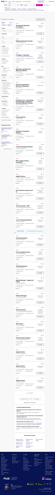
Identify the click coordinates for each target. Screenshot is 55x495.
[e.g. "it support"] (13, 5)
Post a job (14, 458)
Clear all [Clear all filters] (10, 22)
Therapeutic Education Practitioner (23, 26)
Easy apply (40, 33)
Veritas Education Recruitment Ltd (25, 177)
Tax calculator (3, 468)
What (5, 5)
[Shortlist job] (41, 23)
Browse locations (4, 464)
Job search (3, 458)
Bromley (4, 113)
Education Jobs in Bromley (29, 440)
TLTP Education (21, 28)
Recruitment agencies (16, 461)
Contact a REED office (5, 472)
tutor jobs (24, 424)
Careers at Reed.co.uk (38, 459)
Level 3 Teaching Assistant (24, 220)
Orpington (12, 19)
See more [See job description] (18, 33)
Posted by (4, 59)
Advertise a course (26, 468)
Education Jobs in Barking (39, 10)
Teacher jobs (7, 8)
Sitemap (2, 474)
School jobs (24, 8)
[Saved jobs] (51, 1)
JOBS (2, 454)
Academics (21, 118)
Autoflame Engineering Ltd (24, 339)
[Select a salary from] (7, 38)
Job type (3, 46)
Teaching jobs (13, 8)
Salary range (4, 33)
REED (46, 454)
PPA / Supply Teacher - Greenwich (23, 161)
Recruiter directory (4, 459)
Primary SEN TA (20, 117)
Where (21, 5)
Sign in (28, 419)
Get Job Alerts (20, 231)
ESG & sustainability (48, 474)
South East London (6, 109)
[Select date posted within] (7, 77)
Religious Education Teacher (24, 41)
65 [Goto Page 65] (34, 399)
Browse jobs (47, 5)
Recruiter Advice (15, 462)
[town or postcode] (29, 5)
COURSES (25, 454)
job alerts (21, 418)
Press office (36, 461)
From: (3, 36)
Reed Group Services (48, 461)
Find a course (25, 459)
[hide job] (43, 23)
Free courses (25, 464)
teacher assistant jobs (37, 424)
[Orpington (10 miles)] (9, 25)
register (32, 419)
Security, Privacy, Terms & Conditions (45, 489)
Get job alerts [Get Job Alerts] (40, 19)
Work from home (4, 461)
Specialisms (4, 80)
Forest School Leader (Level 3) (24, 191)
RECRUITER (14, 454)
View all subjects (26, 461)
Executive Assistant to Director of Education (22, 85)
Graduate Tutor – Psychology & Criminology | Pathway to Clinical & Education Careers (24, 101)
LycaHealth (22, 134)
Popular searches (4, 465)
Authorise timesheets (48, 459)
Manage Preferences (47, 488)
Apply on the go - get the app (29, 402)
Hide (3, 66)
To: (2, 40)
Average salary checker (5, 469)
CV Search (14, 459)
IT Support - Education (22, 55)
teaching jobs (19, 424)
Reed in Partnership (48, 465)
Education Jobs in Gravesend (29, 443)
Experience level (5, 96)
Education (5, 19)
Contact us (3, 457)
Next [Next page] (37, 399)
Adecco (21, 72)
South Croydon (5, 111)
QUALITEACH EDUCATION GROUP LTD (25, 311)
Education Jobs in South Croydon (26, 10)
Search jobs (39, 5)
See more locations (5, 117)
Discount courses (26, 462)
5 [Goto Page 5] (31, 399)
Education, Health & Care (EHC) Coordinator (23, 69)
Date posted (4, 75)
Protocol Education (22, 148)
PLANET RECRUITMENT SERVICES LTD (26, 56)
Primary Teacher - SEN (22, 206)
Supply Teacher (20, 352)
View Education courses (8, 148)
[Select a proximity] (7, 31)
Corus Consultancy (22, 283)
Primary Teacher (21, 310)
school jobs (28, 424)
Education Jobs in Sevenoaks (29, 446)
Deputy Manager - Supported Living (24, 281)
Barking (4, 112)
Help (2, 471)
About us (35, 458)
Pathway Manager (21, 296)
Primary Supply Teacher (23, 252)
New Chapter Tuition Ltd (24, 104)
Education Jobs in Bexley (39, 440)
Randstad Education (22, 253)
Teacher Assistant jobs (32, 8)
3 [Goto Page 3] (28, 399)
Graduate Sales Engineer (23, 338)
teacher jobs (39, 423)
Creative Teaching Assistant (24, 147)
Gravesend (4, 115)
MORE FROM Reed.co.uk (36, 455)
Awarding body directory (27, 465)
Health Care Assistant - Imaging (23, 131)
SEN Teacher (19, 324)
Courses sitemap (26, 469)
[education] (4, 25)
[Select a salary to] (7, 42)
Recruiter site (14, 457)
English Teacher (20, 176)
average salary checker (27, 427)
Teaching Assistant (21, 238)
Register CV (41, 1)
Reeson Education (23, 353)
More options (4, 101)
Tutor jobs (19, 8)
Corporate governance (38, 462)
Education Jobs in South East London (11, 10)
